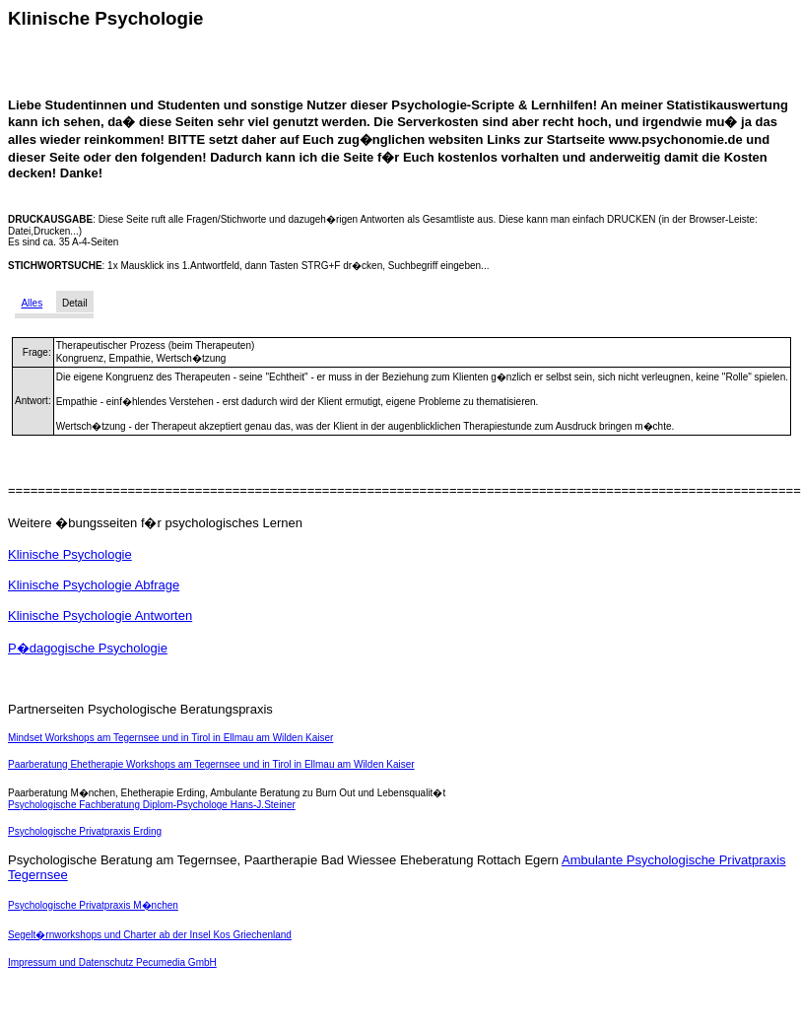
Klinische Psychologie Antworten (100, 615)
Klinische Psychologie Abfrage (93, 585)
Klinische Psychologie (70, 554)
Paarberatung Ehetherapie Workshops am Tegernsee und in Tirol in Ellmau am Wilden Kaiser (211, 764)
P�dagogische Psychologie (87, 648)
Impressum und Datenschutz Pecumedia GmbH (112, 962)
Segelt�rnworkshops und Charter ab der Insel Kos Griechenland (150, 934)
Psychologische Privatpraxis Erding (85, 831)
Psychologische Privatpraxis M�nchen (93, 905)
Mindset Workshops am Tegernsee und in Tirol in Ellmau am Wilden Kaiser (170, 737)
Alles (31, 303)
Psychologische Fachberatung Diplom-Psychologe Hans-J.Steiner (152, 804)
